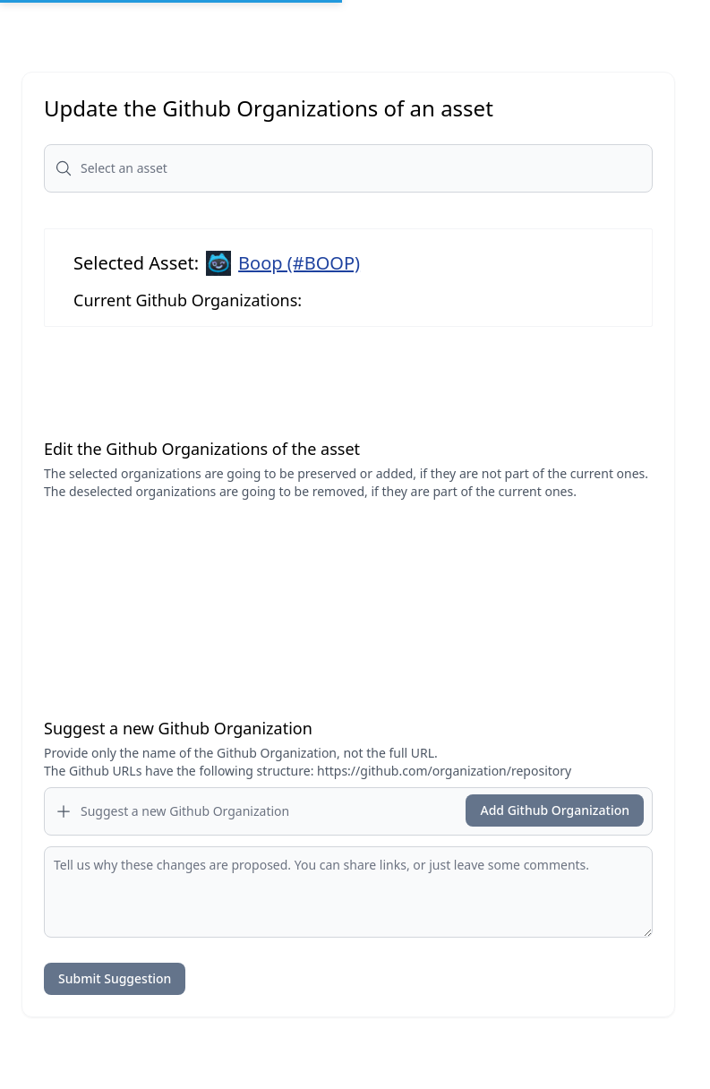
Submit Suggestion (114, 978)
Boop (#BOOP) (299, 263)
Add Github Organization (554, 810)
